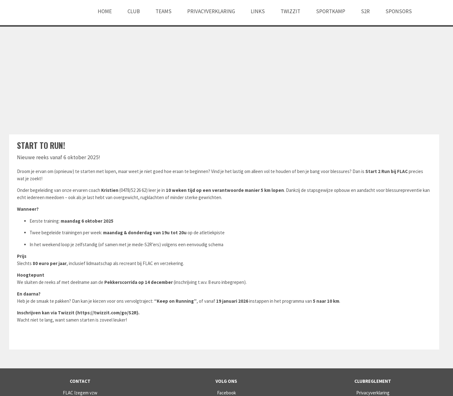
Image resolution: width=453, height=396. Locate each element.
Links (258, 11)
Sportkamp (330, 11)
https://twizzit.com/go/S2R (107, 313)
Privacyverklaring (211, 11)
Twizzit (290, 11)
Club (134, 11)
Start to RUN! (41, 145)
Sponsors (398, 11)
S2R (365, 11)
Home (105, 11)
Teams (164, 11)
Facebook (226, 393)
